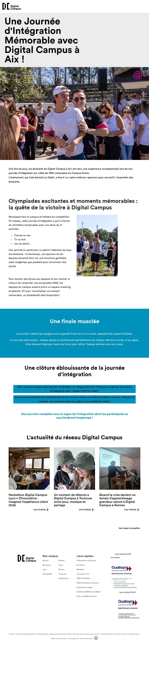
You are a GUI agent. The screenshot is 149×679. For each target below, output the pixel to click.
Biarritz (46, 560)
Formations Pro (83, 574)
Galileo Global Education (88, 634)
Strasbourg (63, 578)
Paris (61, 565)
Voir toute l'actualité (129, 528)
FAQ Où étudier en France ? (88, 583)
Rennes (62, 569)
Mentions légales (58, 638)
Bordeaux (47, 565)
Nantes (62, 560)
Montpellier (47, 574)
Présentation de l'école (86, 560)
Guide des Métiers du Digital (88, 591)
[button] (96, 638)
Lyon (45, 569)
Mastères (80, 569)
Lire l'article (42, 509)
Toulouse (62, 574)
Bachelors (81, 565)
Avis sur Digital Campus (87, 596)
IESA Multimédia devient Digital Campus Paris (120, 634)
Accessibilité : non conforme (80, 638)
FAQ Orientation (83, 578)
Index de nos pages (85, 587)
